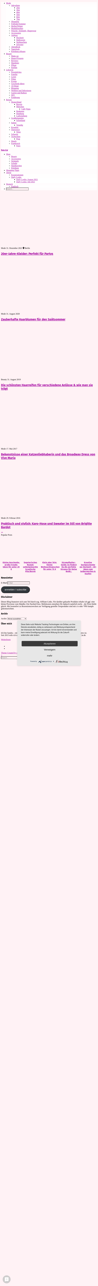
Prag (18, 139)
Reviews (14, 61)
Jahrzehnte (15, 5)
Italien (13, 123)
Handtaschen (16, 166)
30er (18, 10)
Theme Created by (12, 653)
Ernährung (15, 97)
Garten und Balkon (19, 93)
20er (18, 8)
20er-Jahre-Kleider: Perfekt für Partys (27, 253)
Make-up (15, 56)
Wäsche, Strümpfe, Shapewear (23, 31)
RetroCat (4, 150)
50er (18, 15)
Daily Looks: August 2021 (27, 179)
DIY (13, 95)
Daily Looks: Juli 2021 (25, 182)
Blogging (15, 88)
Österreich (15, 130)
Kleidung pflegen (18, 51)
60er (18, 17)
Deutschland (16, 102)
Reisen (9, 100)
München (20, 107)
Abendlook (15, 47)
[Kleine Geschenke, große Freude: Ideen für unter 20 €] (10, 549)
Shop (8, 154)
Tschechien (15, 136)
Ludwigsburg (21, 116)
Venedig (19, 125)
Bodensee (20, 111)
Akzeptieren (50, 643)
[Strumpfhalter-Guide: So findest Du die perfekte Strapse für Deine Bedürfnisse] (68, 549)
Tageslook (15, 49)
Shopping (15, 21)
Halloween (20, 40)
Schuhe (14, 163)
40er (18, 12)
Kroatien (14, 127)
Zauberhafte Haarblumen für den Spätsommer (33, 319)
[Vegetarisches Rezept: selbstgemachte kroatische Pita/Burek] (30, 549)
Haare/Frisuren (17, 58)
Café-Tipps (25, 109)
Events (14, 81)
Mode (8, 3)
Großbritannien (17, 118)
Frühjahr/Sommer (18, 24)
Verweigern (49, 649)
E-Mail (4, 583)
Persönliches (16, 72)
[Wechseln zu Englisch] (54, 186)
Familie (14, 74)
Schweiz (14, 134)
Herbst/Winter (17, 26)
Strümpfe (15, 161)
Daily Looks (16, 177)
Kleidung (15, 168)
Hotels (14, 141)
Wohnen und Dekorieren (21, 90)
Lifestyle (9, 70)
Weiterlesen (6, 639)
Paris (18, 146)
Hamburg (20, 113)
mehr (49, 655)
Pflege (13, 65)
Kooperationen (17, 175)
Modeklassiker (17, 28)
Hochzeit (20, 38)
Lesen (13, 77)
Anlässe (14, 35)
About (8, 173)
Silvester (19, 44)
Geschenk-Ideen (17, 84)
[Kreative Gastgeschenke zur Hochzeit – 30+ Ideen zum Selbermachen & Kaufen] (87, 549)
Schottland (20, 120)
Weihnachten (21, 42)
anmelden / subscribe (15, 589)
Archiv (4, 619)
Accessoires (16, 33)
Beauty (9, 54)
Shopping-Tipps (12, 170)
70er (18, 19)
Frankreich (15, 143)
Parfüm (14, 67)
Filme (13, 79)
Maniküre (15, 63)
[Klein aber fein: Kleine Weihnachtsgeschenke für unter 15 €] (49, 549)
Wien (18, 132)
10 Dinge (15, 86)
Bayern (19, 104)
